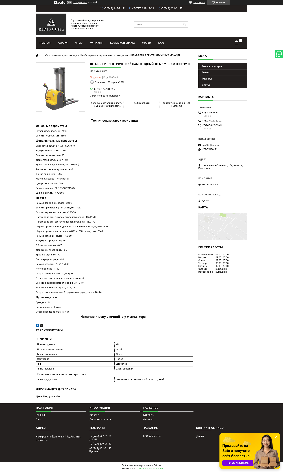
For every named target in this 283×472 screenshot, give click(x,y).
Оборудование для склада (61, 55)
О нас (78, 42)
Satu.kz (157, 465)
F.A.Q (161, 42)
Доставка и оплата (122, 42)
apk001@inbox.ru (211, 145)
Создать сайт (80, 2)
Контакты (96, 42)
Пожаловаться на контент (150, 468)
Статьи (146, 42)
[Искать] (185, 24)
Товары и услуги (212, 66)
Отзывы (207, 78)
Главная (45, 42)
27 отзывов (199, 2)
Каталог (63, 42)
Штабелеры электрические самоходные (104, 55)
